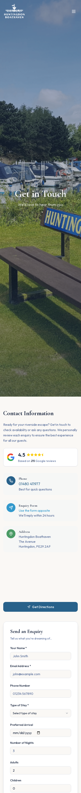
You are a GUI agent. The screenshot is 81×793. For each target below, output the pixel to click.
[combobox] (40, 713)
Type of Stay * (19, 705)
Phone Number (20, 685)
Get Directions (40, 607)
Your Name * (18, 648)
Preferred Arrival (21, 725)
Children (15, 780)
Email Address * (20, 666)
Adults (14, 762)
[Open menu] (74, 11)
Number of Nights (21, 743)
